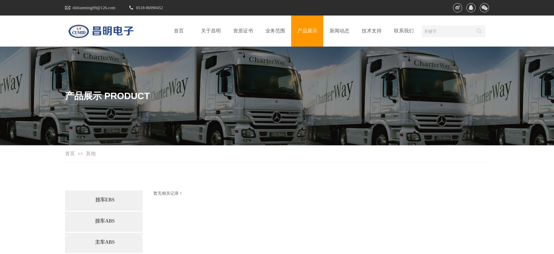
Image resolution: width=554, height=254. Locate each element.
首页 (70, 153)
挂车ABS (104, 221)
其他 (91, 153)
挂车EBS (104, 199)
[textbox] (447, 31)
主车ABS (104, 242)
